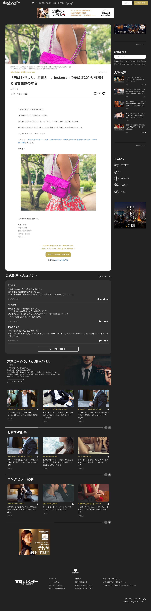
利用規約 (78, 578)
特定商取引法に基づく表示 (84, 588)
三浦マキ (14, 89)
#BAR (116, 61)
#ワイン (117, 64)
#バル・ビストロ (127, 64)
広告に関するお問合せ (56, 585)
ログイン (127, 3)
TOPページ (52, 578)
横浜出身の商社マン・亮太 (38, 140)
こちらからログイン (61, 260)
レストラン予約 (38, 3)
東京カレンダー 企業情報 (57, 588)
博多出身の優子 (56, 140)
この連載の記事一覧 (15, 381)
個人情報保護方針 (81, 582)
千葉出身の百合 (69, 140)
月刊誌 (61, 3)
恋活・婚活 (51, 3)
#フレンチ (134, 61)
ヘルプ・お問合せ (54, 582)
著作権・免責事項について (84, 585)
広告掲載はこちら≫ (141, 44)
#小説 (141, 61)
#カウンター (138, 64)
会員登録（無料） (140, 3)
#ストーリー (124, 61)
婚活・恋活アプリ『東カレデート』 (114, 582)
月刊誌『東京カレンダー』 (112, 578)
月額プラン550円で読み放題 (58, 254)
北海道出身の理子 (83, 140)
